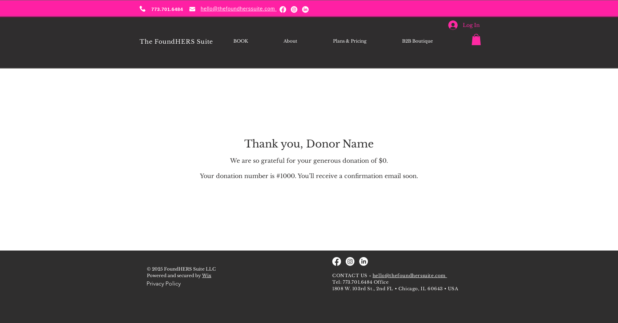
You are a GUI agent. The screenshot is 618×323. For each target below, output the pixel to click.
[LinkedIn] (305, 9)
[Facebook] (283, 9)
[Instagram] (294, 9)
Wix (206, 275)
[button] (476, 39)
